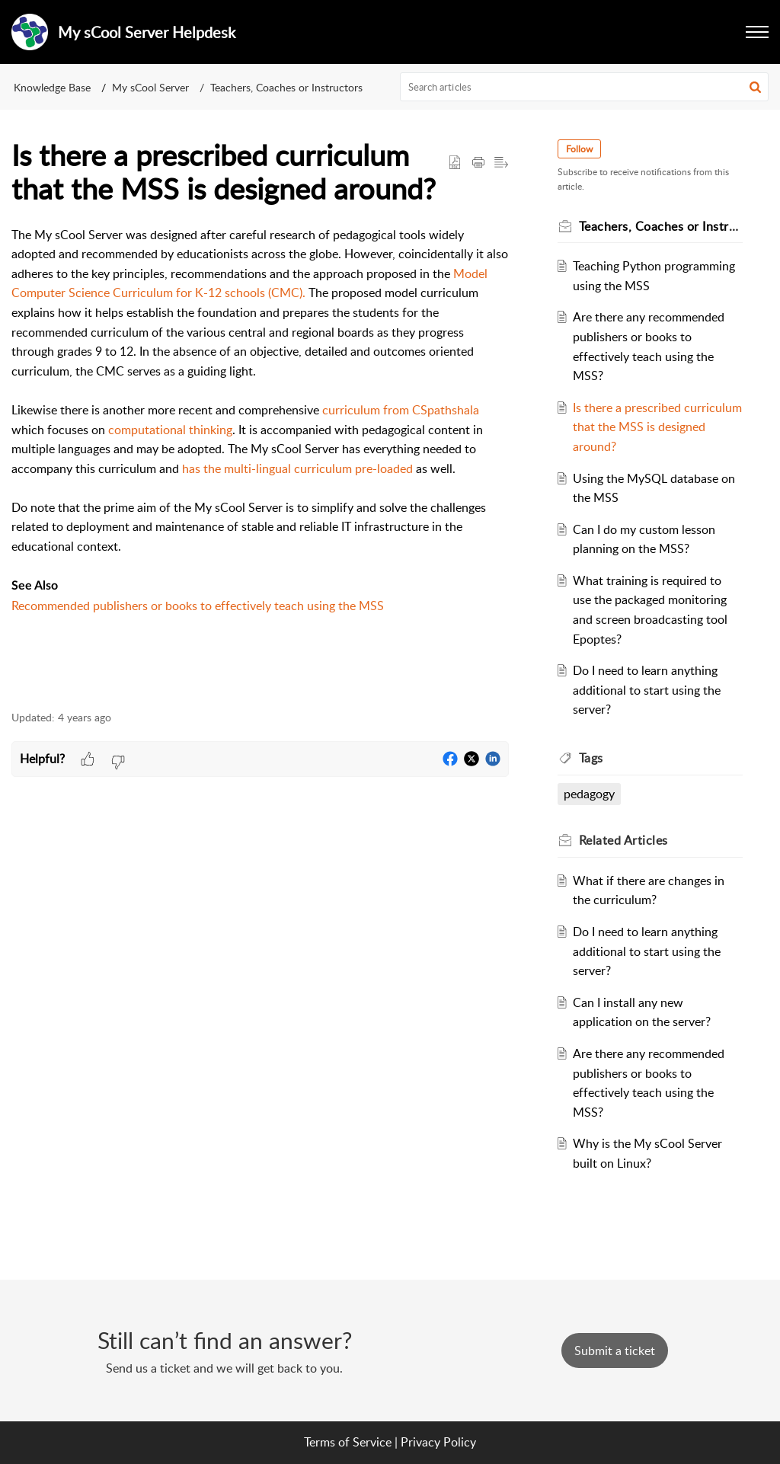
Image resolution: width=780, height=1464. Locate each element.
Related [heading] (623, 840)
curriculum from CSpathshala (400, 409)
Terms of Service (348, 1442)
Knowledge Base (52, 87)
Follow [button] (579, 148)
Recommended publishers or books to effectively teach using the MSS (197, 605)
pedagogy (589, 793)
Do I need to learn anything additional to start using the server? (647, 690)
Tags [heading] (591, 758)
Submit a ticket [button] (614, 1350)
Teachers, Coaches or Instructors (286, 87)
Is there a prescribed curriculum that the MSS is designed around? (657, 427)
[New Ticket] (614, 1350)
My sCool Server (150, 87)
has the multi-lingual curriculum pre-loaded (297, 468)
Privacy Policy (438, 1442)
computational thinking (170, 429)
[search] (584, 86)
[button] (755, 87)
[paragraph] (260, 459)
